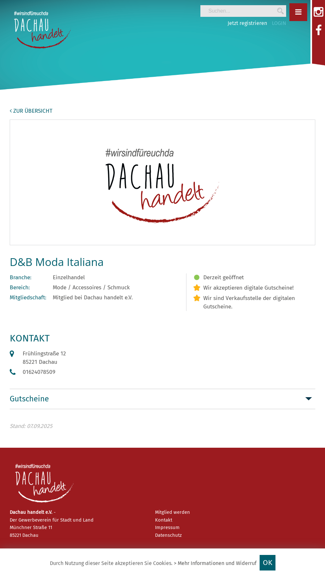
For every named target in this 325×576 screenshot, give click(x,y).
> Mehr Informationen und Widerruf (215, 563)
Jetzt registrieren (247, 23)
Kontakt (163, 520)
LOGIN (279, 23)
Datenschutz (168, 535)
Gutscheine (29, 398)
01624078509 (39, 372)
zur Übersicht (31, 111)
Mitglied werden (172, 512)
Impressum (167, 527)
